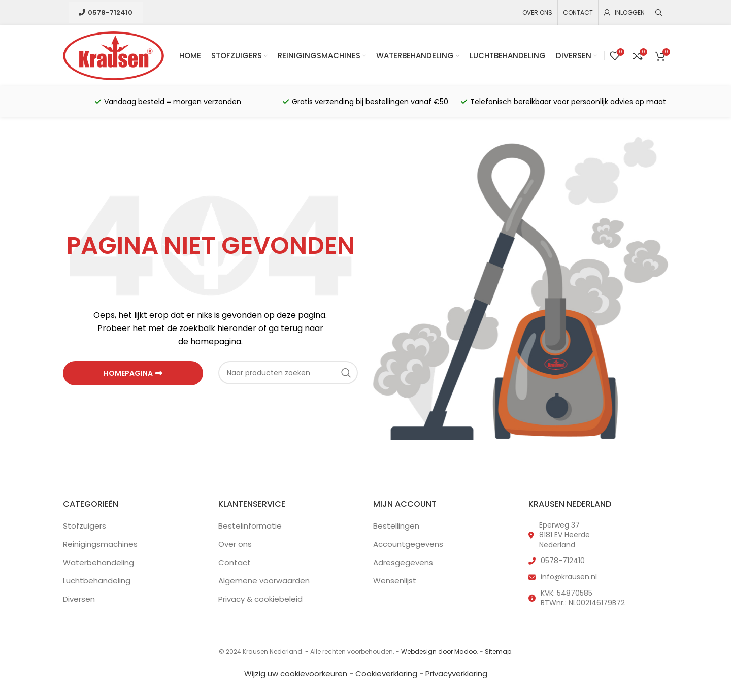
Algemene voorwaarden (264, 580)
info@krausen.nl (569, 577)
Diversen (79, 599)
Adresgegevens (403, 562)
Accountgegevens (408, 544)
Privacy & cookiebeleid (260, 599)
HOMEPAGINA (133, 373)
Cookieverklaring (386, 673)
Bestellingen (396, 525)
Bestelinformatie (250, 525)
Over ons (235, 544)
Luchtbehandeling (96, 580)
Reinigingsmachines (100, 544)
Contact (234, 562)
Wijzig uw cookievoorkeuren (295, 673)
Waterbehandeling (98, 562)
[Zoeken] (659, 13)
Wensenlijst (394, 580)
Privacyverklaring (456, 673)
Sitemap (498, 651)
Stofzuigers (84, 525)
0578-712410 (105, 12)
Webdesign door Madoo (439, 651)
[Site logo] (113, 55)
